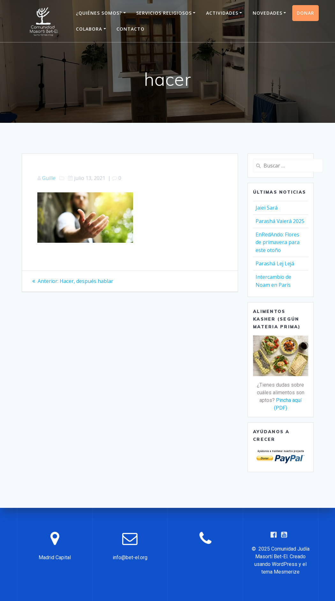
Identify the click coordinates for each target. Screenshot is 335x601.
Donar (305, 13)
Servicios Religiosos (164, 13)
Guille (49, 178)
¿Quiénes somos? (99, 13)
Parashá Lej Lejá (275, 262)
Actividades (222, 13)
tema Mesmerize (280, 572)
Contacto (130, 29)
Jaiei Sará (267, 207)
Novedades (267, 13)
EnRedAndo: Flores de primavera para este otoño (278, 241)
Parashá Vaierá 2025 (280, 220)
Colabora (89, 29)
